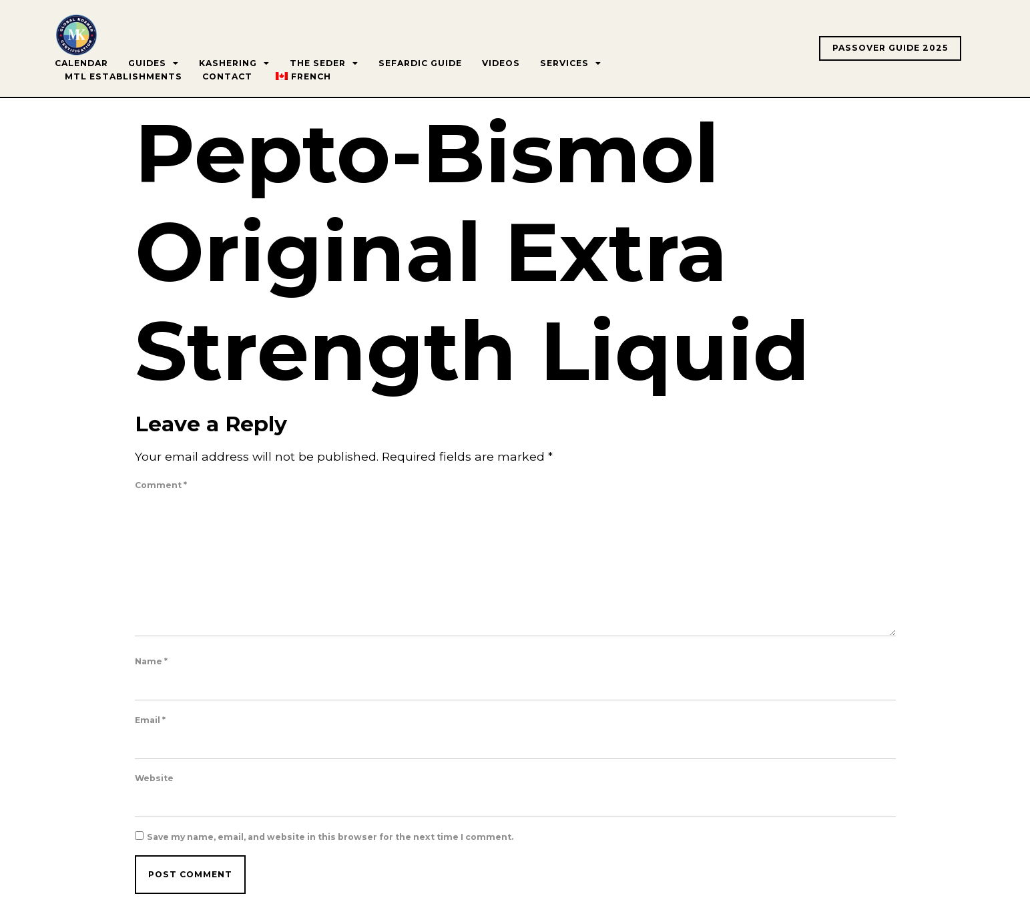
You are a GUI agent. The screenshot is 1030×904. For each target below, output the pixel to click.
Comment (161, 485)
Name (151, 662)
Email (150, 720)
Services (570, 63)
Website (154, 778)
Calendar (81, 63)
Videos (501, 63)
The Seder (324, 63)
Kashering (234, 63)
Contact (227, 76)
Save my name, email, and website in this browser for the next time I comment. (330, 837)
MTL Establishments (123, 76)
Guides (153, 63)
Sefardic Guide (420, 63)
